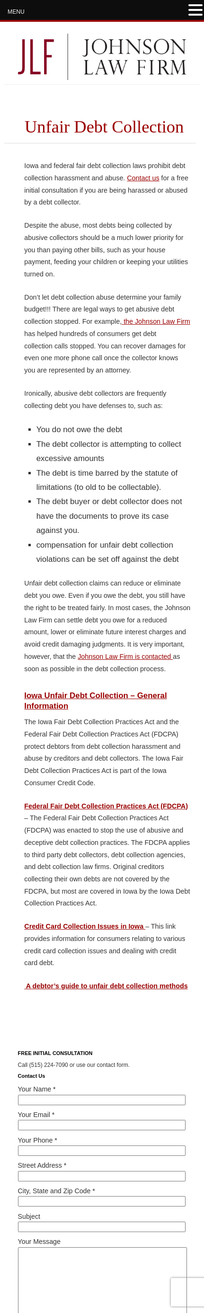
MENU (16, 12)
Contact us (143, 178)
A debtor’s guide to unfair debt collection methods (105, 986)
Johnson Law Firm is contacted (125, 656)
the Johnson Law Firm (156, 321)
